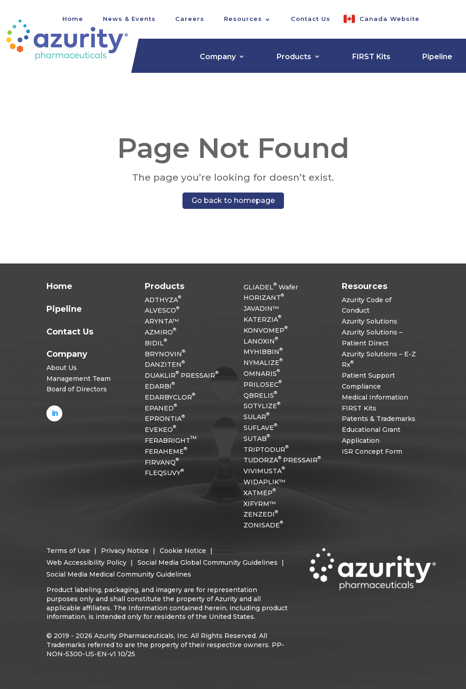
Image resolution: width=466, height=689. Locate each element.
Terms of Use (68, 551)
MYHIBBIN (263, 352)
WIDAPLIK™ (264, 482)
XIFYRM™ (259, 504)
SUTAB (256, 439)
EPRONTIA (165, 419)
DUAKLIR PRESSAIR (181, 375)
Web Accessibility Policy (86, 562)
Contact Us (310, 18)
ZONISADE (263, 525)
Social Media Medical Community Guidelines (118, 574)
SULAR (256, 417)
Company (218, 56)
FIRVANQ (162, 462)
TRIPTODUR (266, 450)
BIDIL (156, 343)
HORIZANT (263, 298)
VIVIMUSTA (264, 471)
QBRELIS (260, 395)
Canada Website (390, 18)
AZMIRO (160, 332)
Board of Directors (76, 389)
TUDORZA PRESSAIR (282, 460)
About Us (61, 368)
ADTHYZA (163, 300)
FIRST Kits (371, 56)
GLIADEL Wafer (270, 287)
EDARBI (160, 386)
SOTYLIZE (261, 406)
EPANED (161, 408)
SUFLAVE (260, 428)
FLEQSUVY (164, 473)
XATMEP (259, 493)
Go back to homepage (233, 200)
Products (294, 56)
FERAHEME (166, 451)
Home (59, 286)
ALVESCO (162, 310)
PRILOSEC (262, 384)
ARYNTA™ (162, 321)
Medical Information (375, 397)
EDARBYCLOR (170, 397)
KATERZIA (262, 319)
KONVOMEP (265, 330)
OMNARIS (261, 374)
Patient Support (368, 375)
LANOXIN (260, 341)
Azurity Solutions (369, 321)
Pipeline (437, 56)
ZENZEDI (260, 514)
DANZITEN (165, 364)
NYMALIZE (263, 363)
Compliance (361, 386)
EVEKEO (160, 430)
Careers (189, 18)
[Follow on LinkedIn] (54, 413)
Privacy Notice (125, 551)
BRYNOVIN (165, 354)
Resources (243, 18)
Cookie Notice (183, 551)
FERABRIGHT (171, 440)
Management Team (78, 379)
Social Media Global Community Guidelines (207, 562)
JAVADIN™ (261, 308)
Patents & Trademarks (378, 419)
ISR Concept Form (372, 451)
